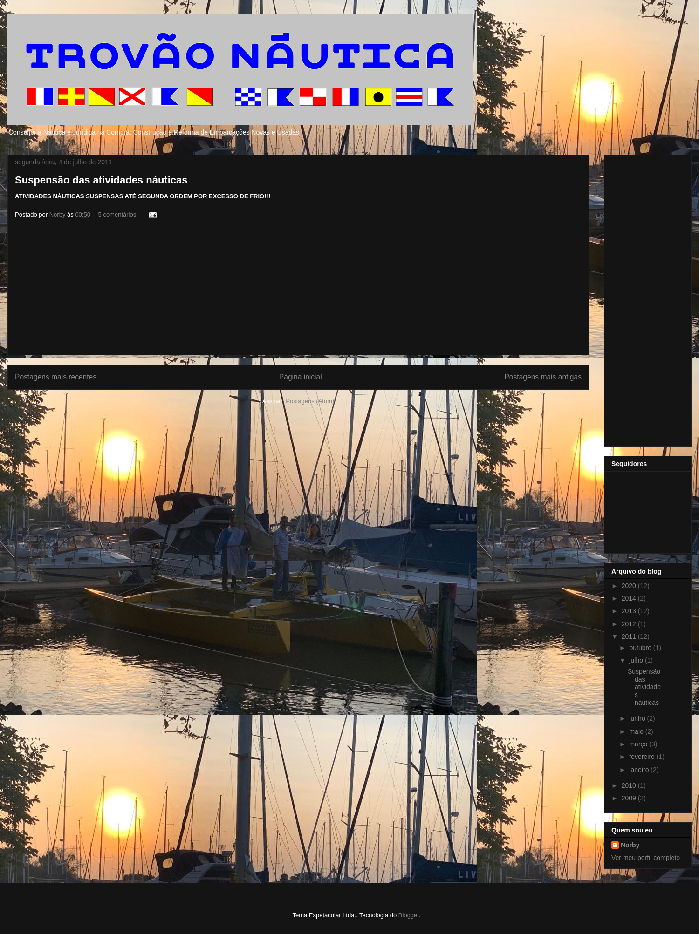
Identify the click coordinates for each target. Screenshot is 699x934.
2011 (630, 636)
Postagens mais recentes (55, 377)
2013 (630, 611)
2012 (630, 624)
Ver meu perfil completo (645, 857)
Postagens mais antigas (543, 377)
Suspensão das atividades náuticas (101, 180)
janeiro (640, 769)
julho (636, 660)
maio (637, 731)
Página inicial (300, 377)
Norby (630, 845)
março (639, 744)
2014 (630, 598)
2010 (630, 785)
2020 (630, 585)
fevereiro (642, 756)
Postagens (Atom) (310, 401)
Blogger (408, 915)
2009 (630, 798)
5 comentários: (119, 214)
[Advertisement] (298, 289)
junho (638, 718)
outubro (641, 647)
